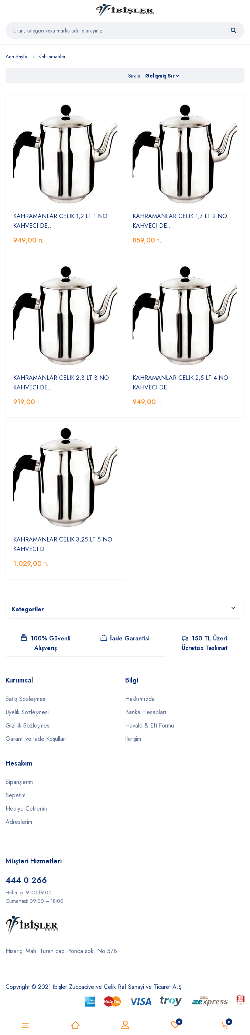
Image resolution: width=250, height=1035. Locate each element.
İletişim (133, 739)
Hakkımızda (140, 699)
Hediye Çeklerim (26, 808)
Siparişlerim (19, 782)
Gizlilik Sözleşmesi (28, 725)
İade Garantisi (125, 638)
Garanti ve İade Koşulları (36, 739)
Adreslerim (19, 822)
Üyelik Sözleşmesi (27, 712)
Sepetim (15, 795)
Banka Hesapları (146, 712)
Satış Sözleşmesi (26, 699)
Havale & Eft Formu (149, 725)
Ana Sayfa (16, 56)
